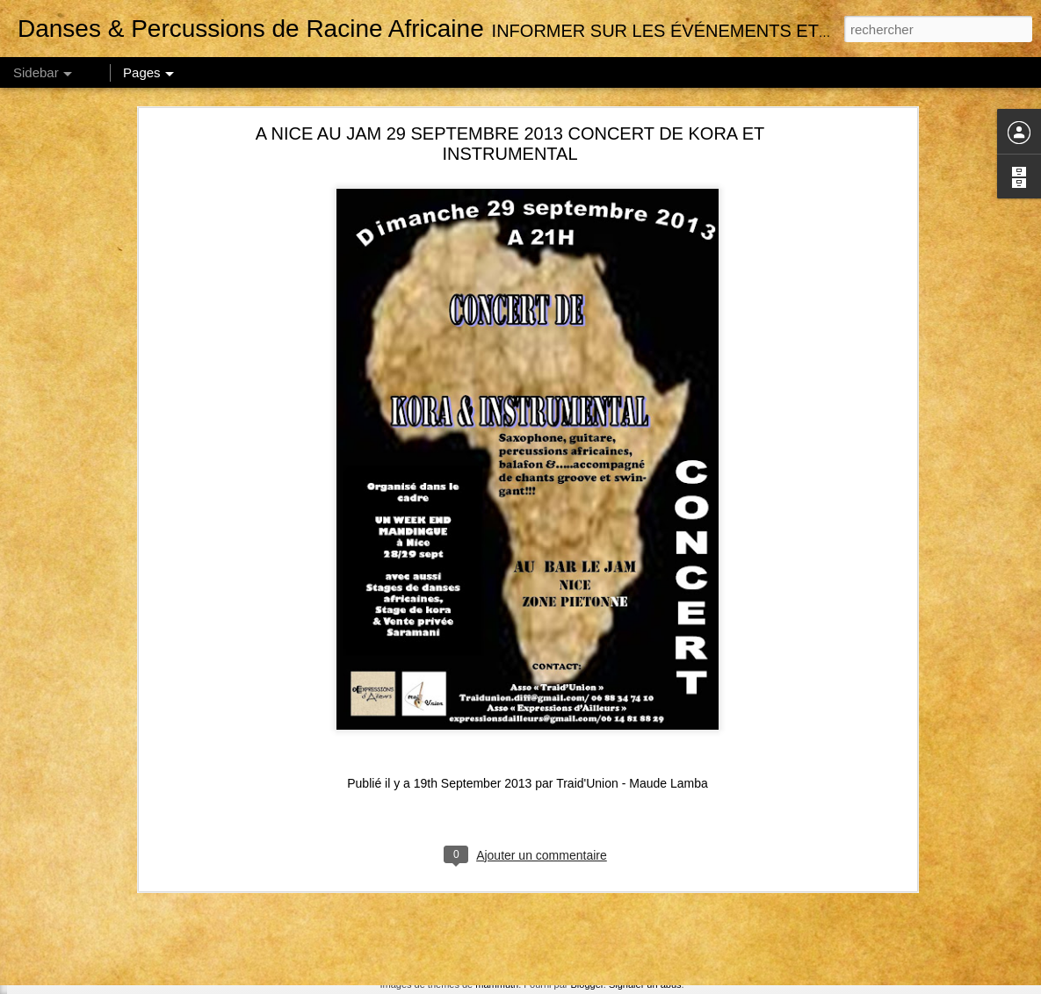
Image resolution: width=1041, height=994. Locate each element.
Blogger (587, 984)
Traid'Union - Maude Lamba (632, 618)
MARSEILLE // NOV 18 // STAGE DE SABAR (149, 858)
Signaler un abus (645, 984)
